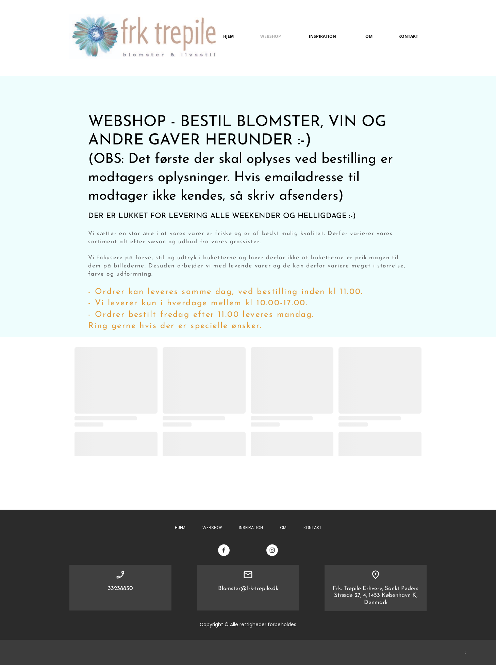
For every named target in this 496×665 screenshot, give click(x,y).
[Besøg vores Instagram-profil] (272, 550)
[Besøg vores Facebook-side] (224, 550)
